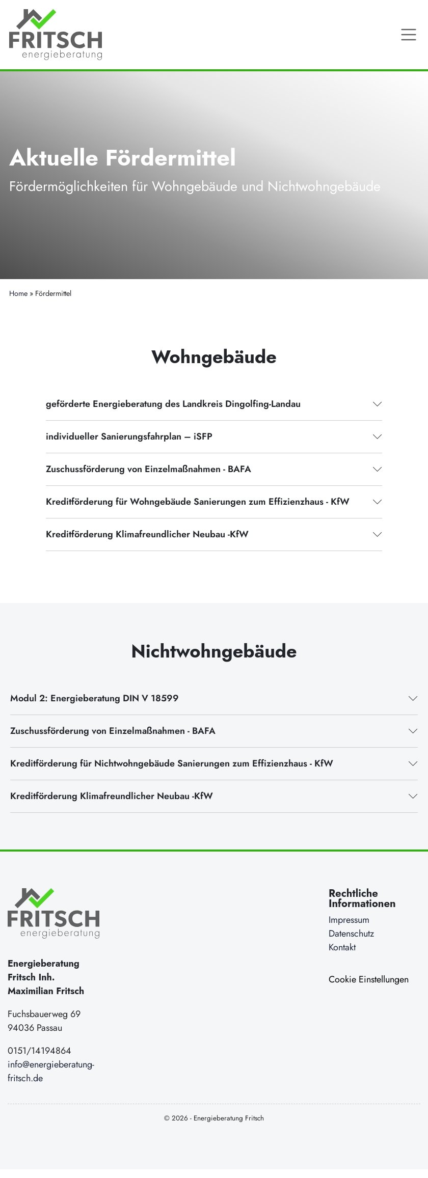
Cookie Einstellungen (369, 979)
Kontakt (342, 947)
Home (18, 293)
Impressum (349, 919)
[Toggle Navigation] (408, 34)
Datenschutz (351, 933)
